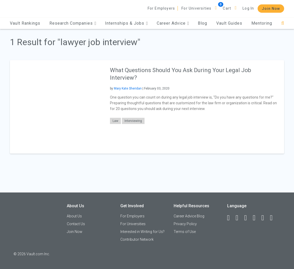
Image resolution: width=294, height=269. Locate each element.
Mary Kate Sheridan (128, 88)
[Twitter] (248, 218)
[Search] (282, 23)
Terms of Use (185, 232)
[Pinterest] (265, 218)
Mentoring (261, 23)
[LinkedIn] (239, 218)
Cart (227, 8)
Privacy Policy (185, 224)
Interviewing (133, 121)
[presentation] (56, 106)
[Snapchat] (273, 218)
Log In (248, 8)
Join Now (271, 8)
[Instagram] (256, 218)
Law (115, 121)
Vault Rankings (25, 23)
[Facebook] (230, 218)
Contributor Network (137, 239)
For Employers (161, 8)
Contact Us (76, 224)
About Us (74, 216)
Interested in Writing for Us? (142, 232)
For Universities (196, 8)
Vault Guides (229, 23)
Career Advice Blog (189, 216)
